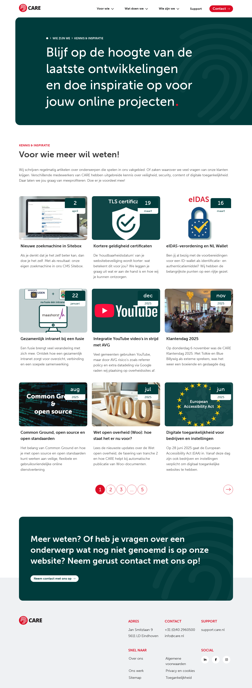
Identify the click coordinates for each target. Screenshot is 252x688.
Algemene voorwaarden (174, 661)
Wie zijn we (167, 8)
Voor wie (104, 8)
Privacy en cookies (179, 671)
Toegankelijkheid (177, 678)
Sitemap (133, 678)
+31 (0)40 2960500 (180, 630)
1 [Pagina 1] (100, 489)
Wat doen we (135, 8)
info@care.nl (174, 636)
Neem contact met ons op (54, 578)
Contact (221, 9)
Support (194, 9)
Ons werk (135, 671)
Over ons (134, 658)
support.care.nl (213, 630)
